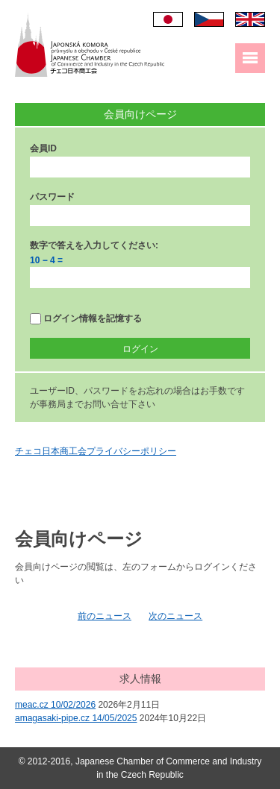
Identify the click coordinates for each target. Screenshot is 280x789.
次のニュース (175, 616)
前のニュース (104, 616)
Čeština (209, 19)
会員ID (43, 148)
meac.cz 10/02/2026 (55, 705)
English (250, 19)
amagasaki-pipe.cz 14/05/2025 (76, 718)
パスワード (52, 197)
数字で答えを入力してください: (94, 245)
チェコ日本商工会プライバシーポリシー (95, 451)
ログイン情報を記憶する (86, 318)
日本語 (168, 19)
